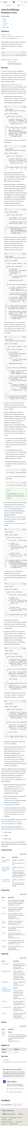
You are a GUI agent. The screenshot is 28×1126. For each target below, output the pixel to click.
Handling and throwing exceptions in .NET (15, 1062)
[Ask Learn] (18, 5)
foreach (6, 786)
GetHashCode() (5, 982)
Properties (4, 25)
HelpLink (4, 907)
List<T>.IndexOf (16, 322)
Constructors (5, 23)
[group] (14, 55)
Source (3, 933)
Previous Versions (13, 1117)
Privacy (9, 1119)
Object (9, 59)
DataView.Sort (7, 743)
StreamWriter (21, 751)
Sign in (25, 2)
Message (4, 927)
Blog (20, 1117)
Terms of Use (19, 1121)
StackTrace (4, 940)
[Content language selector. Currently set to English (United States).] (8, 1110)
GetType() (4, 1001)
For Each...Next (20, 789)
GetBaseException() (6, 971)
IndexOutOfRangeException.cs (12, 38)
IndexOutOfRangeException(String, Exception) (6, 869)
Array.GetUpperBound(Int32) (11, 626)
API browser (8, 5)
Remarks (4, 21)
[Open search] (21, 2)
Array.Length (20, 814)
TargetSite (4, 946)
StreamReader (19, 749)
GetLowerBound (8, 575)
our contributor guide (17, 1076)
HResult (3, 913)
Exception (15, 59)
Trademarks (3, 1124)
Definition (4, 19)
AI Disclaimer (4, 1117)
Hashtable (21, 755)
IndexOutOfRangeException (10, 71)
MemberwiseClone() (6, 1007)
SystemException (12, 61)
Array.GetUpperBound (11, 452)
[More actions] (25, 5)
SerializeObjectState (4, 1033)
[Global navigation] (1, 2)
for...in (21, 786)
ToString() (4, 1013)
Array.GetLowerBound (17, 440)
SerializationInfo (17, 994)
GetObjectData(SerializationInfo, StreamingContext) (7, 989)
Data (3, 900)
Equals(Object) (5, 964)
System (9, 34)
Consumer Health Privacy (7, 1121)
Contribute (3, 1119)
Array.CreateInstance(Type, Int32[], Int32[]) (15, 523)
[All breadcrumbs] (2, 5)
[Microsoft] (14, 2)
